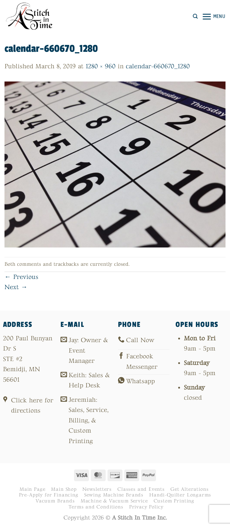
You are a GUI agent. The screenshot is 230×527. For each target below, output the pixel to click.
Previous (21, 277)
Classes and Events (141, 489)
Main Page (32, 489)
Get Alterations (189, 489)
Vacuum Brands (55, 501)
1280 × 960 (101, 66)
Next (16, 287)
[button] (195, 16)
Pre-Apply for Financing (48, 495)
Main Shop (63, 489)
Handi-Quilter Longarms (180, 495)
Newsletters (97, 489)
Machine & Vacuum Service (114, 501)
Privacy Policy (146, 507)
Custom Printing (174, 501)
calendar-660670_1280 (158, 66)
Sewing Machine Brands (113, 495)
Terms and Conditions (96, 507)
